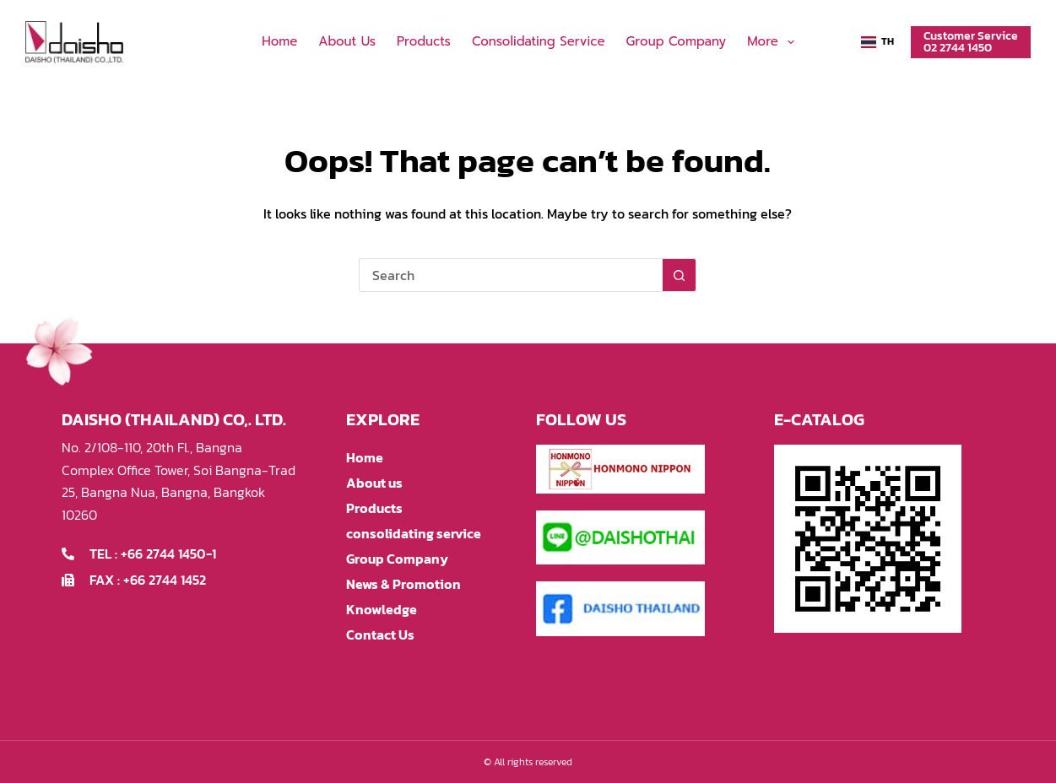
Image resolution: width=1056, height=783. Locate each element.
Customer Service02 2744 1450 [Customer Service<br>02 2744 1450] (970, 42)
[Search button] (679, 275)
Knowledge (381, 609)
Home (279, 41)
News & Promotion (403, 584)
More (774, 42)
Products (424, 41)
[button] (877, 42)
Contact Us (380, 634)
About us (347, 41)
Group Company (676, 41)
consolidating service (538, 41)
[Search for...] (511, 275)
